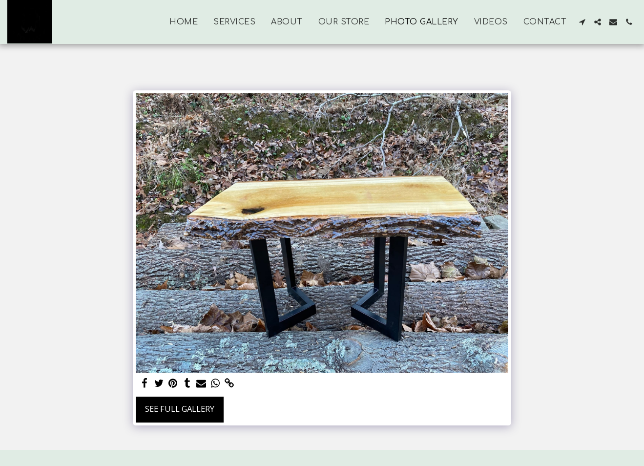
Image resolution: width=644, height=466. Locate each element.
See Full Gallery (179, 408)
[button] (582, 22)
